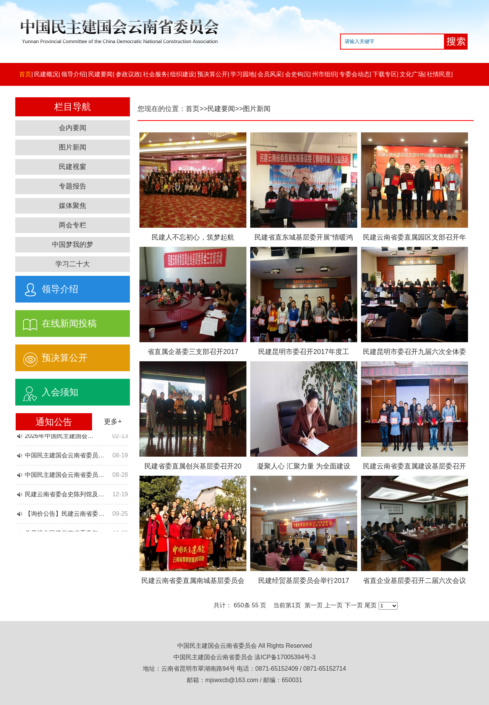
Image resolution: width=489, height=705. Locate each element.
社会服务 (155, 74)
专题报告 (72, 186)
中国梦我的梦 (72, 244)
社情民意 (439, 74)
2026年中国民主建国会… (59, 437)
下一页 (354, 605)
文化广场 (412, 74)
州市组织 (324, 74)
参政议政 (128, 74)
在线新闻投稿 (56, 321)
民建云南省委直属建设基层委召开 (414, 466)
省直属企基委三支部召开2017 (192, 352)
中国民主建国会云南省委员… (64, 457)
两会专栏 (72, 225)
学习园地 (242, 74)
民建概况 (46, 74)
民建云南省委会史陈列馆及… (64, 496)
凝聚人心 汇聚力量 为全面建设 (303, 466)
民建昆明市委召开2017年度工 (303, 352)
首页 (25, 74)
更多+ (113, 421)
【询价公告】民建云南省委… (64, 515)
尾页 (370, 605)
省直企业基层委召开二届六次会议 (414, 580)
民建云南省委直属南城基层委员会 (192, 580)
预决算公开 (212, 74)
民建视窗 (72, 167)
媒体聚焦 (72, 205)
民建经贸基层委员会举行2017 (303, 580)
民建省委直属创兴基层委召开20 (192, 466)
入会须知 (46, 390)
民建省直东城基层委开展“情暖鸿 (303, 237)
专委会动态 (354, 74)
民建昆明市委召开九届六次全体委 (414, 352)
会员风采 (269, 74)
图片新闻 (72, 147)
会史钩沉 (297, 74)
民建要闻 (100, 74)
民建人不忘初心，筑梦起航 (193, 237)
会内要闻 (72, 128)
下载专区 (384, 74)
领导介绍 (73, 74)
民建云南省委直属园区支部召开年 (414, 237)
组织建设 (182, 74)
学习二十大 (72, 264)
